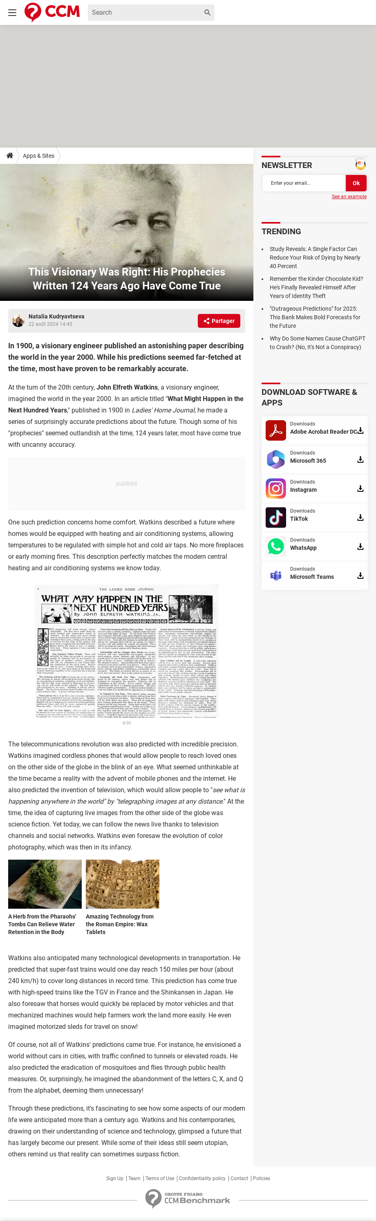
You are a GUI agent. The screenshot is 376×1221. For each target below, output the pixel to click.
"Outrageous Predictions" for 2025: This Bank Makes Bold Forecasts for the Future (315, 317)
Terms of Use (159, 1178)
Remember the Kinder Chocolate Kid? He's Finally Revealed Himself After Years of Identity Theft (316, 287)
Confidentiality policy (202, 1178)
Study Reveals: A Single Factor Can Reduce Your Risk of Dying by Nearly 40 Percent (315, 257)
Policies (261, 1178)
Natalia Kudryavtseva (57, 316)
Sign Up (114, 1178)
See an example (349, 196)
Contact (239, 1178)
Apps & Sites (38, 155)
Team (134, 1178)
